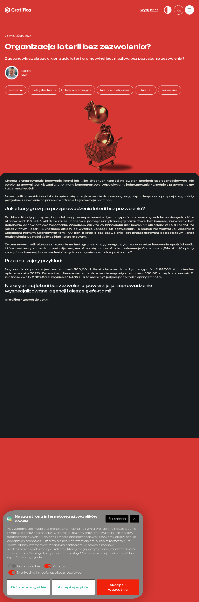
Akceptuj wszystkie (118, 587)
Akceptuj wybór (73, 587)
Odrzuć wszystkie (28, 587)
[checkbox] (23, 566)
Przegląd (117, 519)
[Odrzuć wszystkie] (134, 519)
